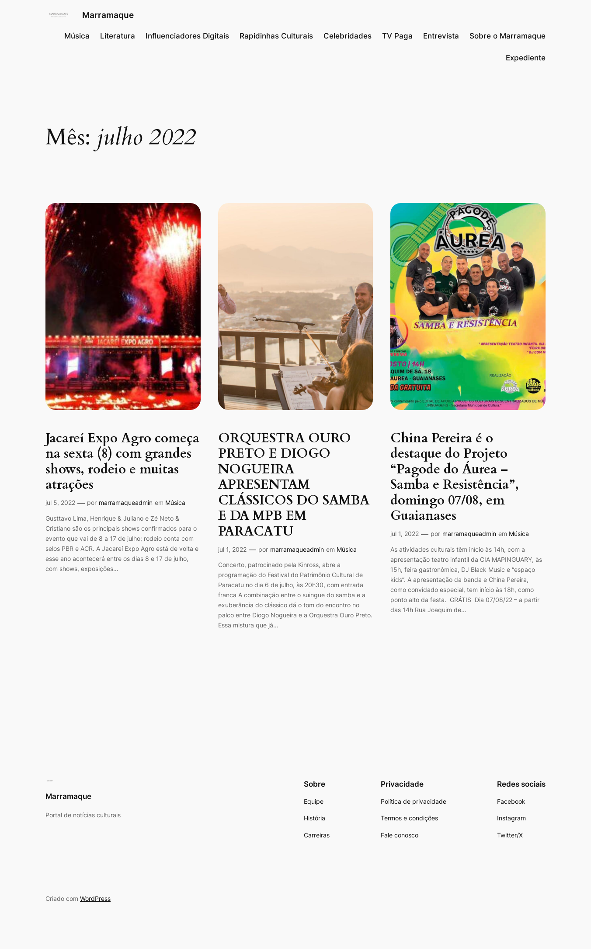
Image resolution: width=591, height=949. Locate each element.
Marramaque (108, 15)
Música (175, 502)
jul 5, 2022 (60, 502)
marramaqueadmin (126, 502)
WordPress (95, 898)
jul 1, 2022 (232, 549)
